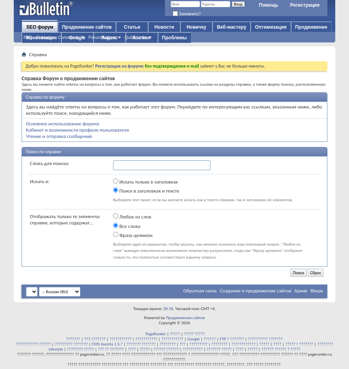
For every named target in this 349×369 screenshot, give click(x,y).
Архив (300, 291)
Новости (164, 27)
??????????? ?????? (33, 344)
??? (182, 344)
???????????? (243, 344)
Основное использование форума (62, 124)
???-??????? (94, 338)
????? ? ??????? (299, 344)
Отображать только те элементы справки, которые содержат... (65, 219)
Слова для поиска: (49, 163)
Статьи (132, 27)
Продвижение (311, 27)
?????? (210, 338)
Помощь (268, 5)
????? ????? (194, 333)
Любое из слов (132, 216)
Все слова (126, 226)
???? (277, 344)
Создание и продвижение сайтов (255, 291)
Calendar (45, 37)
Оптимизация (270, 27)
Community (69, 37)
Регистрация (305, 5)
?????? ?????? (166, 349)
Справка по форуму (45, 97)
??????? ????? (219, 349)
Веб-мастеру (231, 27)
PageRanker (156, 333)
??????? (73, 338)
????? (175, 333)
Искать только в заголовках (145, 181)
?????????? (193, 349)
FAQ (28, 37)
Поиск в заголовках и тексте (146, 190)
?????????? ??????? (265, 338)
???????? (167, 344)
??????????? (121, 338)
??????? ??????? (141, 344)
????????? (199, 344)
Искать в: (39, 181)
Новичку (196, 27)
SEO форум (39, 27)
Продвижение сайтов (86, 27)
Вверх (317, 291)
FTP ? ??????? (231, 338)
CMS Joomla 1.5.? (107, 344)
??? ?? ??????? (111, 349)
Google (193, 338)
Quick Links (136, 37)
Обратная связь (200, 291)
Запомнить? (187, 14)
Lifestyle (56, 349)
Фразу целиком (133, 235)
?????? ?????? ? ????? (280, 349)
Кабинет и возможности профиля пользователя (77, 130)
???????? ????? (80, 349)
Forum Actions (102, 37)
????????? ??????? (71, 344)
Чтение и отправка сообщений (59, 136)
